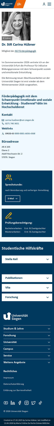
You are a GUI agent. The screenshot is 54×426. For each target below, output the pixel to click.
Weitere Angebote (14, 362)
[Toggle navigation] (49, 4)
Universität (10, 342)
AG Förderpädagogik (25, 51)
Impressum (8, 378)
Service (7, 355)
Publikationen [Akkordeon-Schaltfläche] (13, 278)
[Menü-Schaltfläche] (44, 4)
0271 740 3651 (12, 123)
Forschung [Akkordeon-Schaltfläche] (11, 297)
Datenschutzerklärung (13, 384)
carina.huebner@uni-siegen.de (19, 120)
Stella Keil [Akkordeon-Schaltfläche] (11, 259)
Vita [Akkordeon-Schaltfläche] (7, 287)
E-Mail (11, 199)
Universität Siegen (19, 411)
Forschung (9, 335)
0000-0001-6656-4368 (25, 134)
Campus (8, 349)
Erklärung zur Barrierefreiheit (17, 390)
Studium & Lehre (13, 328)
